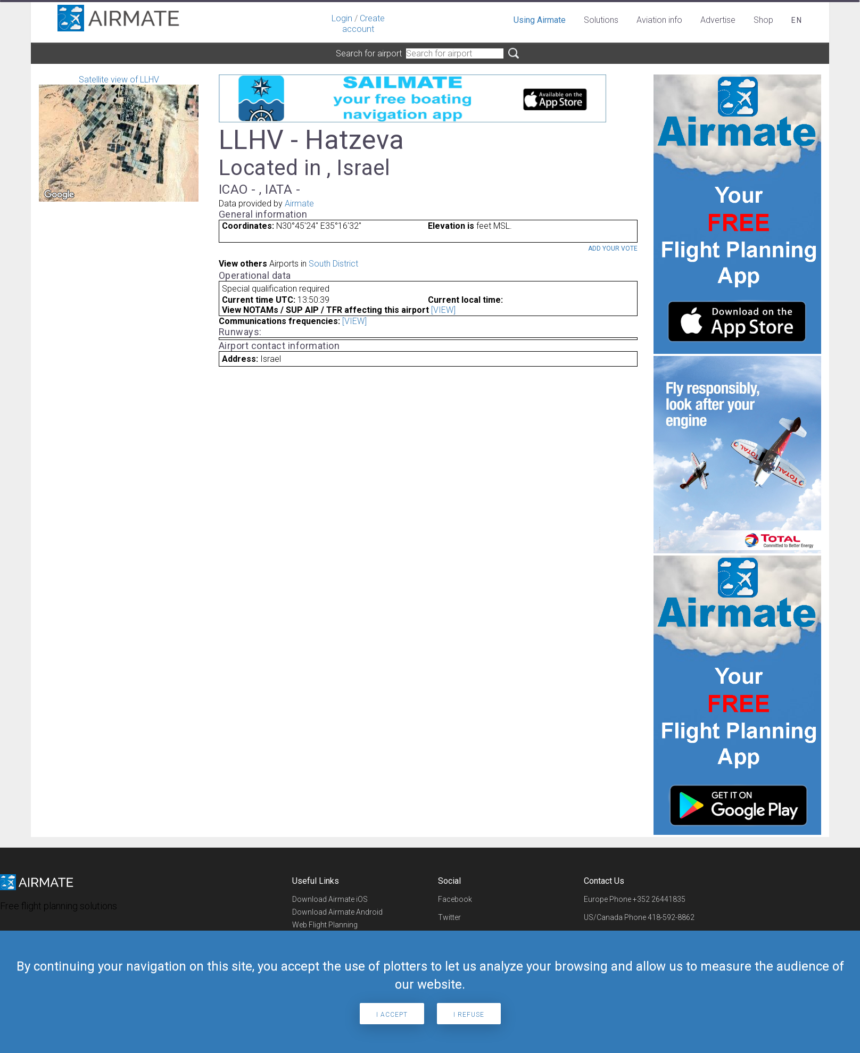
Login (342, 18)
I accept (392, 1014)
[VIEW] (443, 310)
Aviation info (659, 20)
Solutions (601, 20)
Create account (363, 23)
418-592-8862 (671, 917)
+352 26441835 (659, 899)
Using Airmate (540, 20)
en (797, 20)
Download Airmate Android (337, 912)
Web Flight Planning (325, 925)
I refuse (468, 1014)
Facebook (455, 899)
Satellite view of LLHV (119, 138)
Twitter (449, 917)
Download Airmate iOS (330, 899)
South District (333, 264)
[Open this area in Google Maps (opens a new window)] (59, 195)
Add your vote (613, 248)
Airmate (299, 203)
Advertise (717, 20)
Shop (763, 20)
